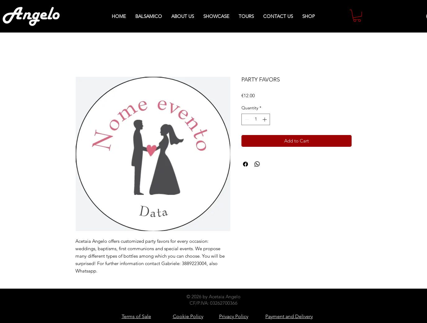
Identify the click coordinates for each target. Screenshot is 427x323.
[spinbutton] (255, 119)
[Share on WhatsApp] (257, 164)
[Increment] (265, 119)
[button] (357, 16)
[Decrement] (246, 119)
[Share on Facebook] (245, 164)
